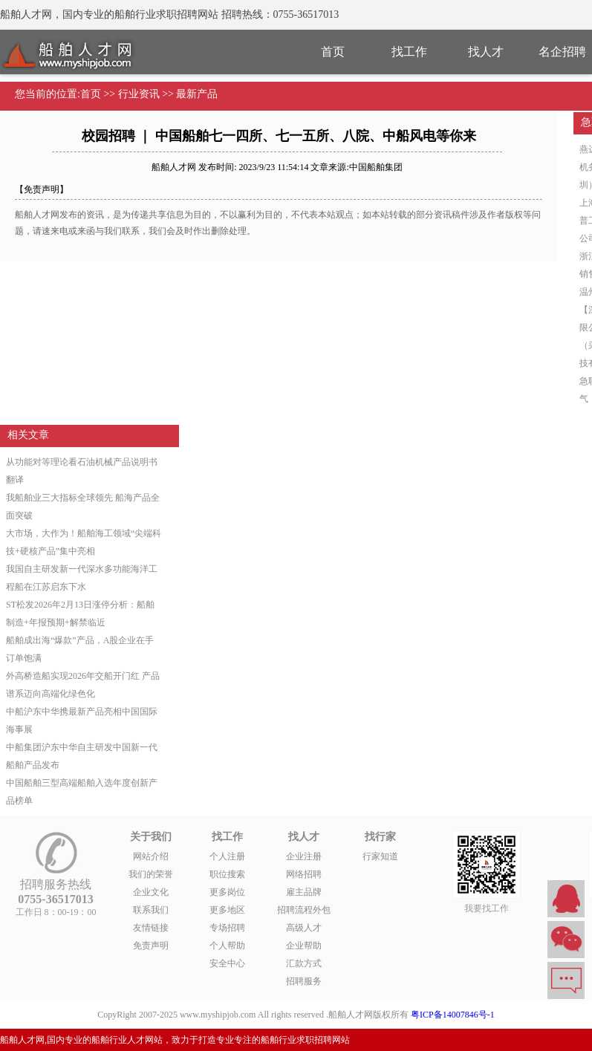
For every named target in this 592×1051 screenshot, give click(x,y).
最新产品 (197, 94)
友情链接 (151, 928)
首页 (333, 51)
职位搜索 (227, 874)
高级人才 (304, 928)
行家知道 (380, 856)
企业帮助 (304, 945)
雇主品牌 (304, 892)
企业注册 (304, 856)
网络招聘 (304, 874)
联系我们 (151, 910)
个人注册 (227, 856)
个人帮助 (227, 945)
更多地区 (227, 910)
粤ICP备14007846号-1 (453, 1014)
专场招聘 (227, 928)
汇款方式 (304, 963)
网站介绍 (151, 856)
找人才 (486, 51)
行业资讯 (139, 94)
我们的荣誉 (151, 874)
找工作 (409, 51)
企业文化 (151, 892)
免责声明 (151, 945)
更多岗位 (227, 892)
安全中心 (227, 963)
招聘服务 (304, 981)
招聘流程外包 (304, 910)
